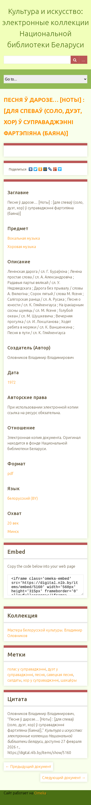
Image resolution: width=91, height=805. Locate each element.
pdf (10, 473)
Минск (13, 531)
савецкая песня (60, 678)
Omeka (40, 797)
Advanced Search (83, 60)
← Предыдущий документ (28, 770)
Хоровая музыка (21, 247)
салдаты (14, 684)
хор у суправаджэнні (41, 684)
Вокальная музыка (23, 238)
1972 (11, 382)
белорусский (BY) (22, 498)
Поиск (75, 60)
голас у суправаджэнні (26, 673)
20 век (13, 523)
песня (40, 678)
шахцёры (68, 684)
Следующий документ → (63, 781)
